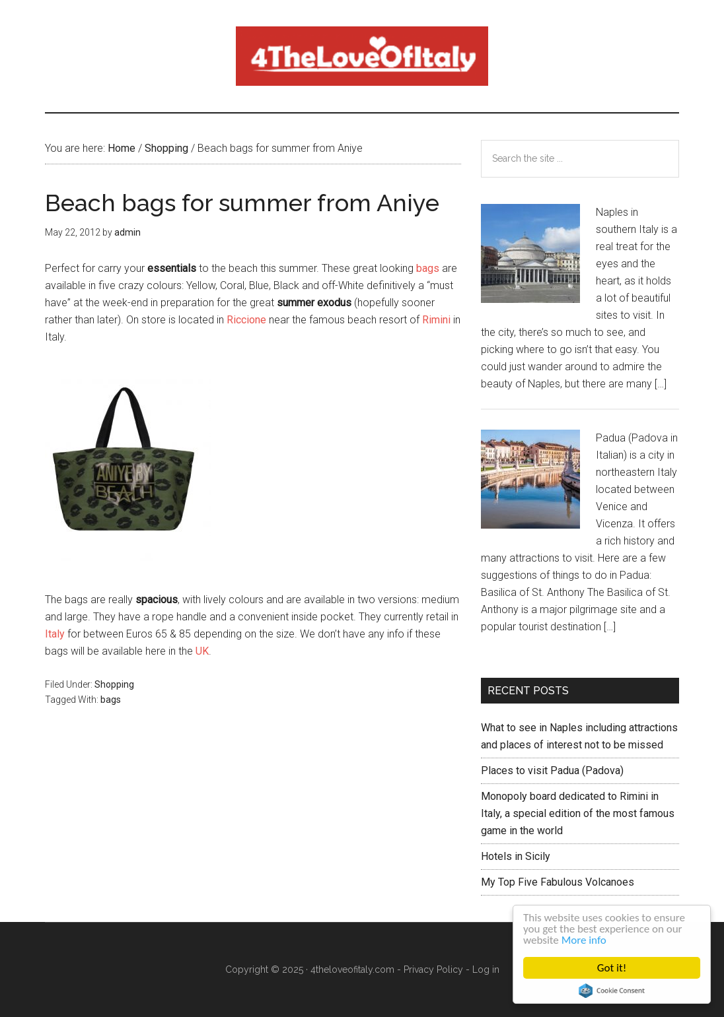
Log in (485, 969)
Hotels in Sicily (515, 856)
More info (583, 940)
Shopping (114, 684)
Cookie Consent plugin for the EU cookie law (612, 990)
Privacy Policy (433, 969)
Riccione (246, 319)
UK (202, 651)
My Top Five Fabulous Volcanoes (557, 882)
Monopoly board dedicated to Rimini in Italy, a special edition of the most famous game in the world (577, 813)
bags (427, 268)
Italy (55, 634)
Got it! (611, 968)
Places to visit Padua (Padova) (552, 770)
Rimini (436, 319)
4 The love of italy (362, 56)
